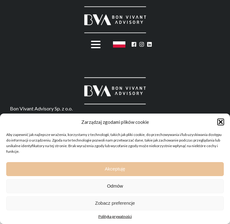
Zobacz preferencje (115, 203)
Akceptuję (115, 168)
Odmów (115, 186)
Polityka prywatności (115, 216)
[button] (221, 122)
